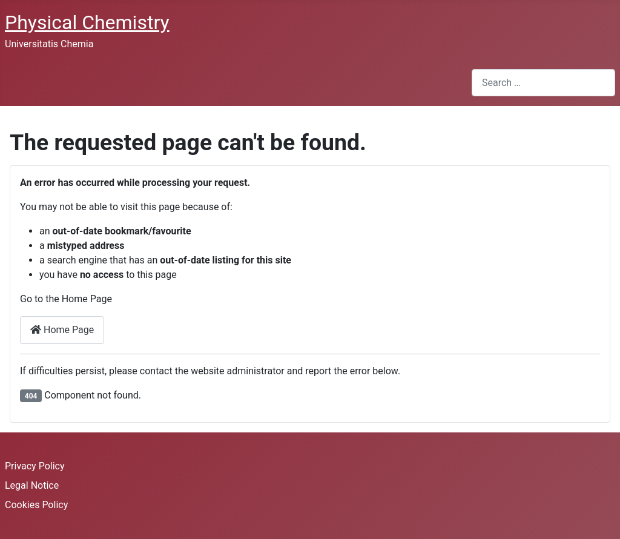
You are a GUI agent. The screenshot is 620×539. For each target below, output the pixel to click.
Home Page (62, 330)
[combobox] (543, 82)
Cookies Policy (36, 505)
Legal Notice (32, 485)
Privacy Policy (35, 466)
